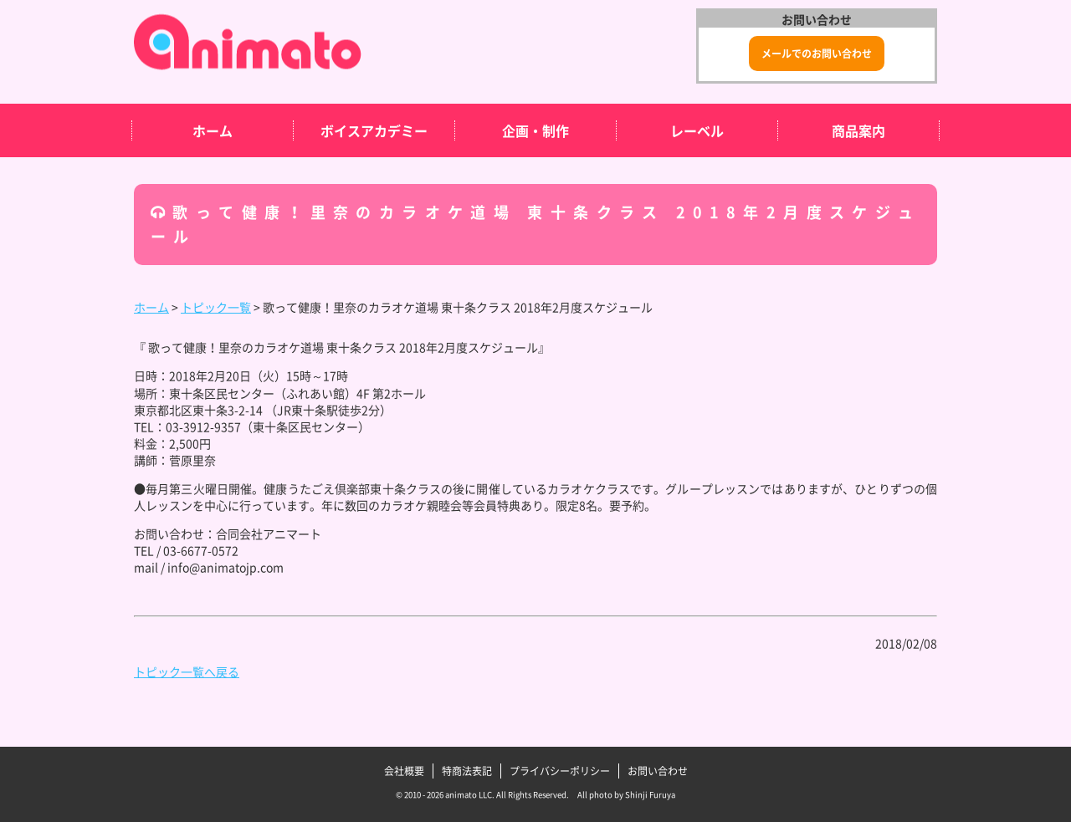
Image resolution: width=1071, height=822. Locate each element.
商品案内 (858, 130)
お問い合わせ (658, 771)
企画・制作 (535, 130)
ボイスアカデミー (374, 130)
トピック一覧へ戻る (186, 671)
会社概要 (404, 771)
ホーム (212, 130)
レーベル (697, 130)
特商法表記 (467, 771)
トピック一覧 (216, 307)
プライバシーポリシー (560, 771)
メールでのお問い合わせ (816, 53)
